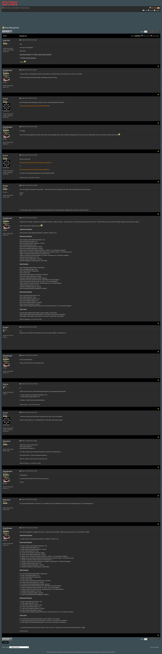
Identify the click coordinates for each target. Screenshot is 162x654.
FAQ (146, 10)
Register (158, 10)
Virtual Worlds (15, 7)
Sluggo (6, 186)
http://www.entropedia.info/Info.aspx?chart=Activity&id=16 (35, 162)
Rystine (6, 327)
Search (150, 10)
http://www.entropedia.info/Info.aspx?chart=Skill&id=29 (35, 169)
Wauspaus (7, 441)
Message (22, 36)
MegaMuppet (8, 70)
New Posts (154, 7)
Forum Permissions (155, 647)
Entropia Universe (24, 7)
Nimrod (6, 384)
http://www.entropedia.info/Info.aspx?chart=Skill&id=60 (35, 106)
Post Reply (6, 32)
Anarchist (7, 40)
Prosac (6, 98)
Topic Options (154, 36)
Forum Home (7, 7)
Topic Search (145, 36)
